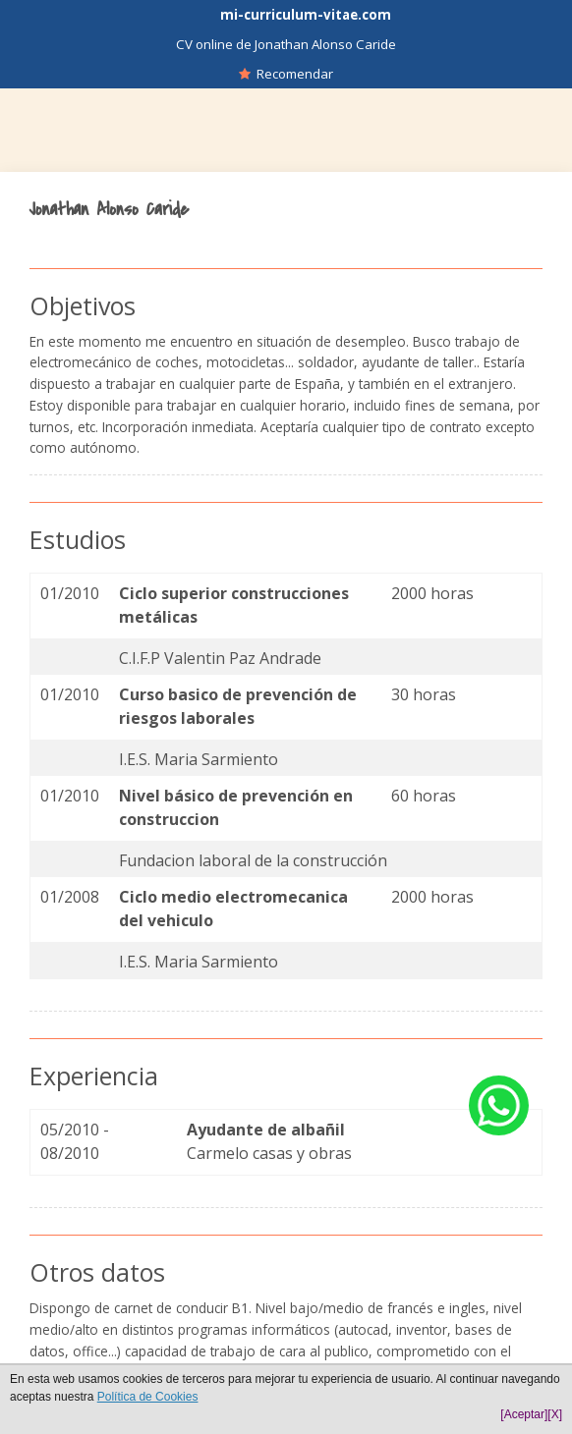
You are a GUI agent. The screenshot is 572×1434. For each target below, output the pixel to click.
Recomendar (286, 74)
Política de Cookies (148, 1397)
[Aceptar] (523, 1414)
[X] (554, 1414)
